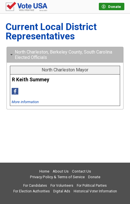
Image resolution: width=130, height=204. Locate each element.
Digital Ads (61, 191)
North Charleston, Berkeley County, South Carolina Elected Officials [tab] (60, 54)
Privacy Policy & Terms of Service (57, 177)
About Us (61, 171)
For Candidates (35, 186)
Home (44, 171)
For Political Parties (92, 186)
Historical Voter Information (95, 191)
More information (25, 102)
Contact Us (81, 171)
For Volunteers (61, 186)
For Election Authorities (31, 191)
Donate (94, 177)
